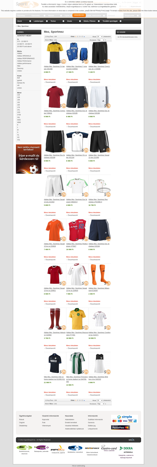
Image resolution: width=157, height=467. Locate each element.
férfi (18, 78)
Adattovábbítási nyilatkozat (74, 429)
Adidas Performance (24, 61)
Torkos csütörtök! (109, 450)
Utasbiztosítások (92, 455)
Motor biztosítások (92, 452)
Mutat (94, 36)
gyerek (19, 80)
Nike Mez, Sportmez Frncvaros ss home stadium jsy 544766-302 (77, 379)
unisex (19, 88)
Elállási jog (91, 426)
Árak (43, 422)
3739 (19, 115)
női (18, 85)
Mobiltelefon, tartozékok (75, 452)
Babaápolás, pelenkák (41, 451)
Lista (55, 40)
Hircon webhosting (78, 466)
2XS (18, 112)
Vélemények (46, 426)
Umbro (19, 71)
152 (18, 102)
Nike (18, 66)
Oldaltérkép (23, 426)
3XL (18, 117)
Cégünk (22, 422)
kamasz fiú (21, 83)
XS (18, 137)
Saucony (20, 68)
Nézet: (47, 40)
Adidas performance (24, 63)
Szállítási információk (95, 419)
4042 (19, 120)
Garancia (91, 422)
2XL (18, 110)
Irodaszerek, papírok (58, 452)
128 (18, 97)
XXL (18, 140)
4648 (19, 122)
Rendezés (93, 40)
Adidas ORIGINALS (24, 56)
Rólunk (21, 419)
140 (18, 100)
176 (18, 107)
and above (24, 46)
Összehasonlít (50, 82)
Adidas (19, 53)
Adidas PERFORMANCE (26, 58)
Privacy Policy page (103, 11)
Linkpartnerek (93, 429)
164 (18, 105)
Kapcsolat (45, 419)
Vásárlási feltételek (71, 426)
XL (18, 135)
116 (18, 95)
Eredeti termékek (71, 422)
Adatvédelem (69, 419)
